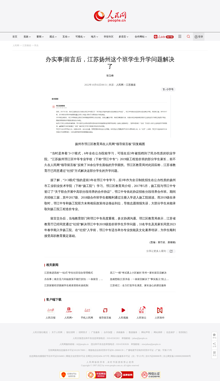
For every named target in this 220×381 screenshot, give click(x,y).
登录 (200, 36)
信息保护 (170, 332)
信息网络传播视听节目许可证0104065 (46, 356)
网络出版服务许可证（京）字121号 (127, 356)
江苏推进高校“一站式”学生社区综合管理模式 (68, 272)
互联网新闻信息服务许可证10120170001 (67, 350)
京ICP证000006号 (153, 356)
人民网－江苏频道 (126, 84)
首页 (14, 36)
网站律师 (158, 332)
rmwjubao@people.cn (151, 344)
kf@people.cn (83, 344)
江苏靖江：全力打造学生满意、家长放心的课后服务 (138, 285)
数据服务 (133, 332)
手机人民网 (87, 312)
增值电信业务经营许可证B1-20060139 (105, 350)
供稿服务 (120, 332)
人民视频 (123, 312)
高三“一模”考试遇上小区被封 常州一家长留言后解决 (138, 272)
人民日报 (50, 312)
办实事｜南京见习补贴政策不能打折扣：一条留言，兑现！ (76, 279)
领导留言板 (105, 312)
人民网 (16, 45)
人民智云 (141, 312)
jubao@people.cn (139, 338)
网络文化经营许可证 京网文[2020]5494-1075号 (87, 356)
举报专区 (109, 36)
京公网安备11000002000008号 (177, 356)
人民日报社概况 (40, 332)
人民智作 (159, 312)
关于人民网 (57, 332)
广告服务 (95, 332)
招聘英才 (83, 332)
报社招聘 (70, 332)
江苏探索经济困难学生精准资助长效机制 (66, 285)
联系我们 (183, 332)
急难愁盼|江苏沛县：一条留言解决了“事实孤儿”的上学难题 (142, 279)
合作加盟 (108, 332)
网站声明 (145, 332)
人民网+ (68, 312)
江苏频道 (26, 45)
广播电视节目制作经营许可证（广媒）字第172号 (149, 350)
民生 (36, 45)
